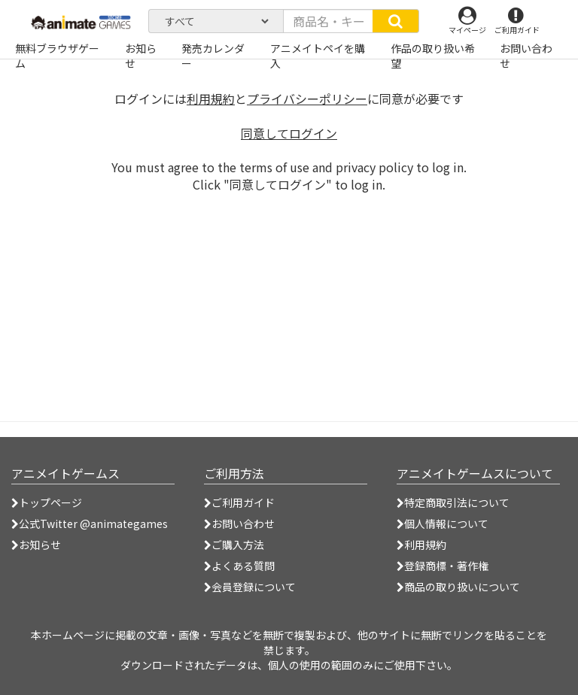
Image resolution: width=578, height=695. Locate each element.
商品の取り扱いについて (458, 586)
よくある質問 (239, 565)
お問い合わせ (239, 523)
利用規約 (211, 99)
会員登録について (250, 586)
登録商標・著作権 (442, 565)
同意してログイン (289, 133)
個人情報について (442, 523)
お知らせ (36, 544)
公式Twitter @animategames (93, 523)
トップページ (46, 502)
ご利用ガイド (239, 502)
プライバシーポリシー (307, 99)
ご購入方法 (234, 544)
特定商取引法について (453, 502)
